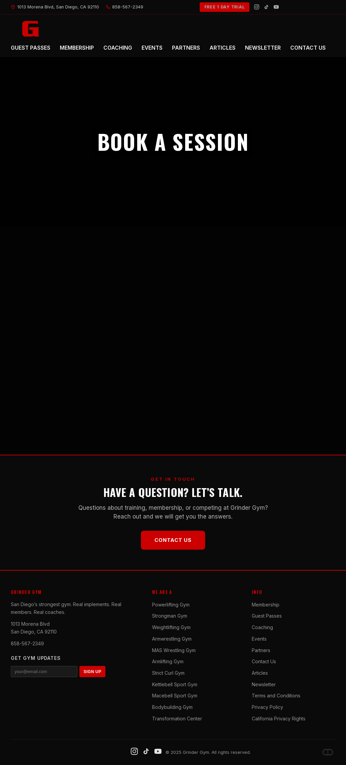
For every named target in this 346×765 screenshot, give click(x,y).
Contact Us (173, 540)
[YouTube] (276, 6)
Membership (265, 604)
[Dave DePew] (327, 752)
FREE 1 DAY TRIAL (224, 6)
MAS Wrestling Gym (174, 650)
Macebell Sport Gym (174, 695)
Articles (260, 673)
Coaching (262, 627)
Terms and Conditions (276, 695)
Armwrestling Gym (172, 639)
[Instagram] (256, 6)
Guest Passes (267, 616)
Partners (261, 650)
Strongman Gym (169, 616)
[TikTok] (266, 6)
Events (259, 639)
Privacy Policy (267, 707)
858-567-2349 (27, 643)
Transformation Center (177, 718)
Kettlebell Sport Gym (174, 684)
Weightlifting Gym (171, 627)
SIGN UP (92, 671)
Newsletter (264, 684)
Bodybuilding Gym (172, 707)
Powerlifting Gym (171, 604)
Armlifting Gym (167, 661)
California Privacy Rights (278, 718)
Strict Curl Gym (168, 673)
